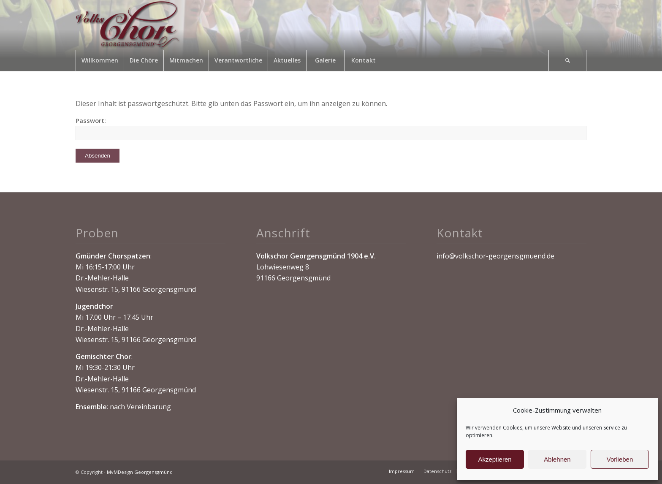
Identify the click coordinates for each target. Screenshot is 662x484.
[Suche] (567, 60)
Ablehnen (557, 459)
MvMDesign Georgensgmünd (140, 472)
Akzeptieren (494, 459)
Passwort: (331, 128)
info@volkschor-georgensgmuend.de (495, 256)
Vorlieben (620, 459)
